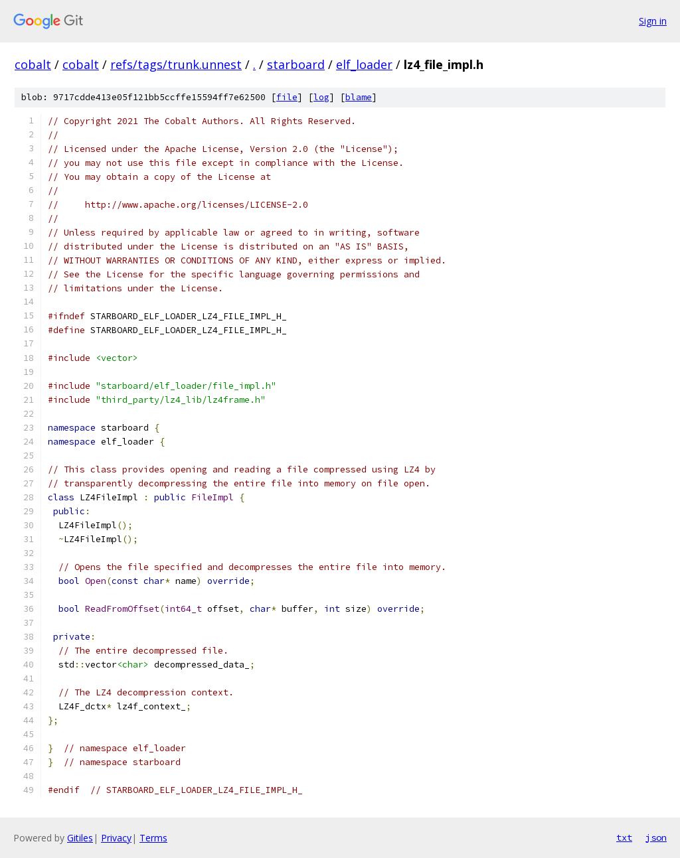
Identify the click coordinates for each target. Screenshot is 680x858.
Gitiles (80, 837)
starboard (296, 64)
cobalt (33, 64)
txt (624, 837)
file (287, 97)
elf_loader (364, 64)
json (656, 837)
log (321, 97)
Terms (153, 837)
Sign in (653, 21)
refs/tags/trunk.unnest (176, 64)
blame (358, 97)
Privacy (116, 837)
